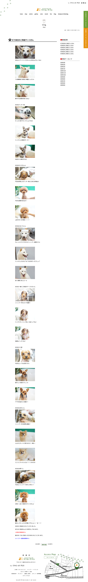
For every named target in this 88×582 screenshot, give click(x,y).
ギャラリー (20, 573)
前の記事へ (37, 544)
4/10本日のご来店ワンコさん (67, 43)
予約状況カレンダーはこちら (85, 19)
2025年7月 (62, 81)
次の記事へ (50, 544)
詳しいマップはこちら (50, 557)
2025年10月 (63, 74)
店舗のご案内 (27, 573)
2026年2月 (62, 66)
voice (41, 14)
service (31, 14)
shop (26, 14)
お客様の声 (13, 573)
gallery (36, 14)
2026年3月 (62, 64)
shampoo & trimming (63, 14)
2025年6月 (62, 83)
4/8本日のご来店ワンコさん (67, 47)
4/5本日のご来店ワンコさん (67, 51)
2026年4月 (62, 62)
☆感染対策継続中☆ (20, 532)
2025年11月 (63, 72)
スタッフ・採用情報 (36, 573)
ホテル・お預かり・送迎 (26, 571)
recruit (46, 14)
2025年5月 (62, 85)
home (21, 14)
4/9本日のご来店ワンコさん (67, 45)
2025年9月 (62, 76)
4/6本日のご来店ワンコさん (67, 49)
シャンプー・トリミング (32, 569)
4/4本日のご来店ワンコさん (67, 53)
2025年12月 (63, 70)
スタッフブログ (26, 575)
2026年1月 (62, 68)
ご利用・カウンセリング (19, 569)
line (51, 14)
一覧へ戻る (44, 544)
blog (55, 14)
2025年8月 (62, 78)
